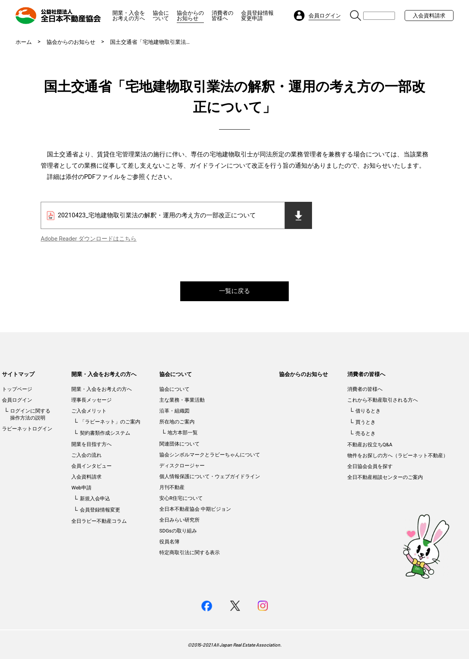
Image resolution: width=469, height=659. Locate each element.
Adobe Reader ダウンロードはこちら (88, 238)
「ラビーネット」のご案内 (110, 422)
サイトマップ (18, 374)
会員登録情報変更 (100, 510)
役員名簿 (169, 542)
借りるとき (368, 411)
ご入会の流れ (86, 455)
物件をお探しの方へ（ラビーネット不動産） (397, 455)
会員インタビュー (91, 466)
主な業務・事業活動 (182, 400)
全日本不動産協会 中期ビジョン (195, 509)
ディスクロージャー (182, 465)
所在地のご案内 (177, 422)
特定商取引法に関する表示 (189, 552)
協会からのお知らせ (190, 15)
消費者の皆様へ (222, 15)
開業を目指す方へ (91, 444)
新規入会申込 (95, 498)
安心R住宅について (181, 498)
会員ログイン (17, 400)
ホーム (24, 42)
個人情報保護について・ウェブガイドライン (209, 476)
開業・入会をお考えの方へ (128, 15)
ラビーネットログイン (27, 429)
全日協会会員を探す (370, 466)
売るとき (365, 433)
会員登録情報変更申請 (257, 15)
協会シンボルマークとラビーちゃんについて (209, 455)
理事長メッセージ (91, 400)
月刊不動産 (171, 487)
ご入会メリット (89, 411)
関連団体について (179, 444)
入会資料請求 (429, 15)
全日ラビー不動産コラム (99, 521)
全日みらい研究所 (179, 520)
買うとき (365, 422)
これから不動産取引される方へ (382, 400)
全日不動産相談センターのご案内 (385, 477)
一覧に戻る (234, 291)
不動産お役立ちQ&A (370, 444)
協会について (161, 15)
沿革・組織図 (174, 411)
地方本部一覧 (182, 432)
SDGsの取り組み (178, 531)
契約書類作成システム (105, 433)
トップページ (17, 389)
